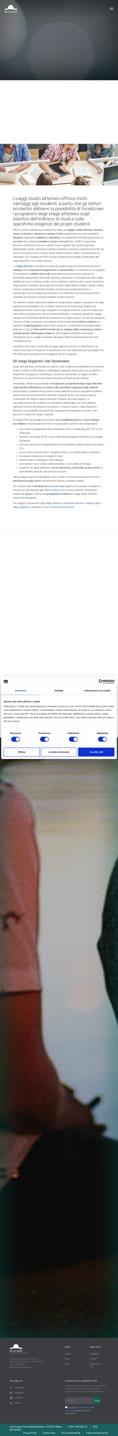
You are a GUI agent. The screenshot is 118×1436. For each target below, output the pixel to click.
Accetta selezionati (59, 752)
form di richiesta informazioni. (59, 507)
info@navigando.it (24, 1367)
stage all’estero (25, 266)
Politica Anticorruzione (97, 1433)
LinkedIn (16, 1398)
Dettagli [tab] (59, 690)
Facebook (17, 1387)
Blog (67, 1359)
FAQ (67, 1364)
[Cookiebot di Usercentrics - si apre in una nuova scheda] (101, 681)
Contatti (93, 1359)
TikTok (15, 1403)
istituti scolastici (52, 490)
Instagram (17, 1393)
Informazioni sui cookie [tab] (97, 690)
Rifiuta (21, 752)
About (68, 1354)
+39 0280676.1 (20, 1364)
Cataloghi (94, 1354)
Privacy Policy (30, 1433)
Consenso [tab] (20, 690)
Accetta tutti (96, 752)
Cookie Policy (49, 1433)
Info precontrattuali (70, 1433)
